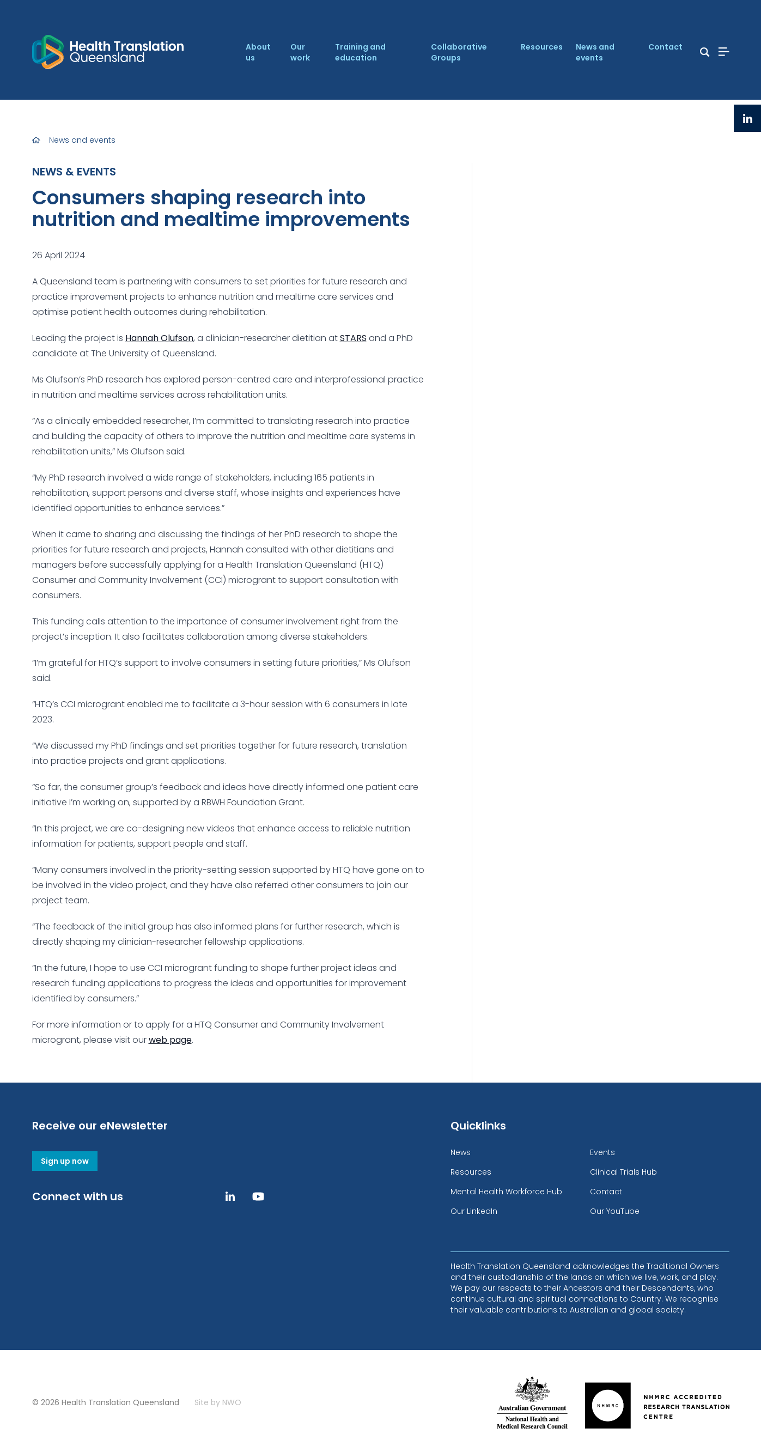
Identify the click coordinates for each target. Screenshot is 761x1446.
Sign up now (65, 1161)
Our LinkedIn (473, 1211)
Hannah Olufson (159, 338)
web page (170, 1040)
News (460, 1152)
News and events (595, 52)
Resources (542, 46)
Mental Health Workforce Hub (506, 1191)
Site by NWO (217, 1402)
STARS (353, 338)
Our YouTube (615, 1211)
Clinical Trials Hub (623, 1171)
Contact (665, 46)
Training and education (360, 52)
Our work (300, 52)
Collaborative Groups (459, 52)
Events (602, 1152)
